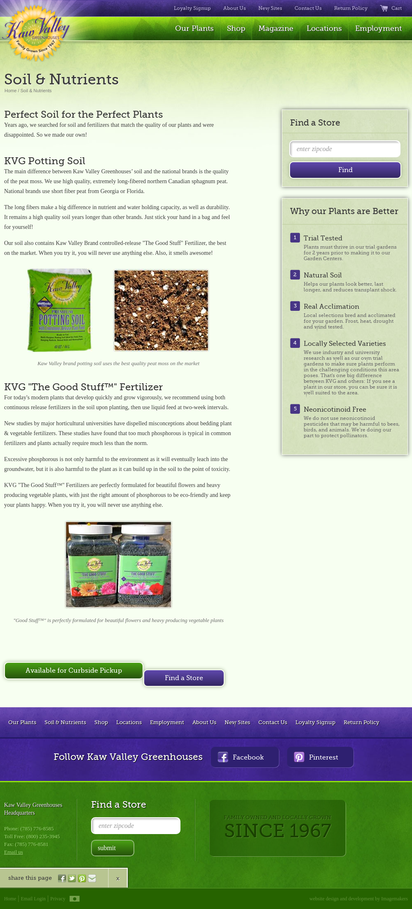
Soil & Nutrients (36, 90)
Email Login (33, 899)
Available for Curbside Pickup (74, 670)
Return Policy (351, 8)
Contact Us (308, 8)
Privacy (58, 899)
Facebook (241, 756)
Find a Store (184, 678)
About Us (234, 8)
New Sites (270, 8)
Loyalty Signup (192, 8)
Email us (13, 852)
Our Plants (194, 28)
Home (10, 90)
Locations (324, 28)
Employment (378, 28)
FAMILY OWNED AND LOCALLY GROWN (277, 828)
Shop (236, 28)
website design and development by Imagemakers (358, 899)
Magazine (275, 28)
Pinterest (316, 756)
